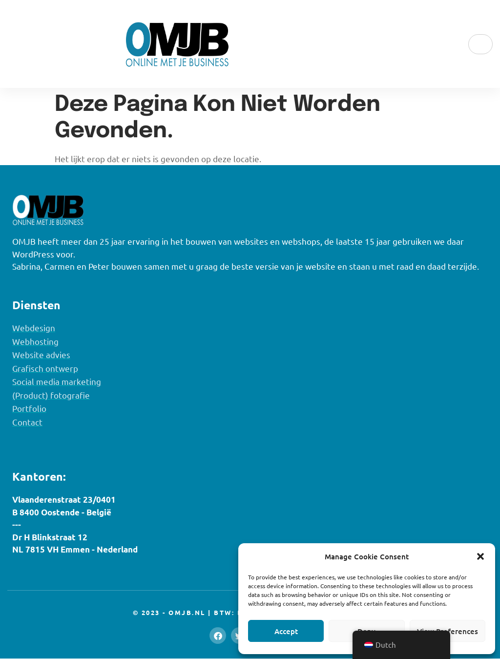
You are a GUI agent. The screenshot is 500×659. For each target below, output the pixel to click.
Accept (286, 631)
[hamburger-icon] (480, 44)
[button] (480, 556)
